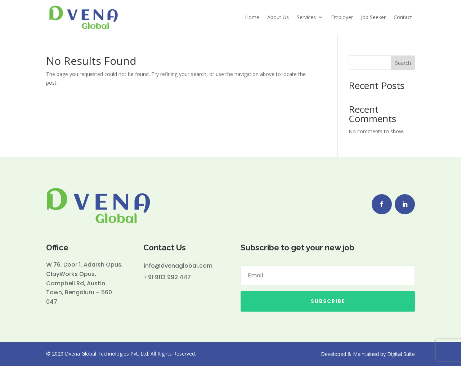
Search (403, 62)
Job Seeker (373, 17)
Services (306, 17)
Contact (403, 17)
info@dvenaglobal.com (178, 266)
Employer (342, 17)
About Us (278, 17)
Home (252, 17)
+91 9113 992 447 (167, 277)
